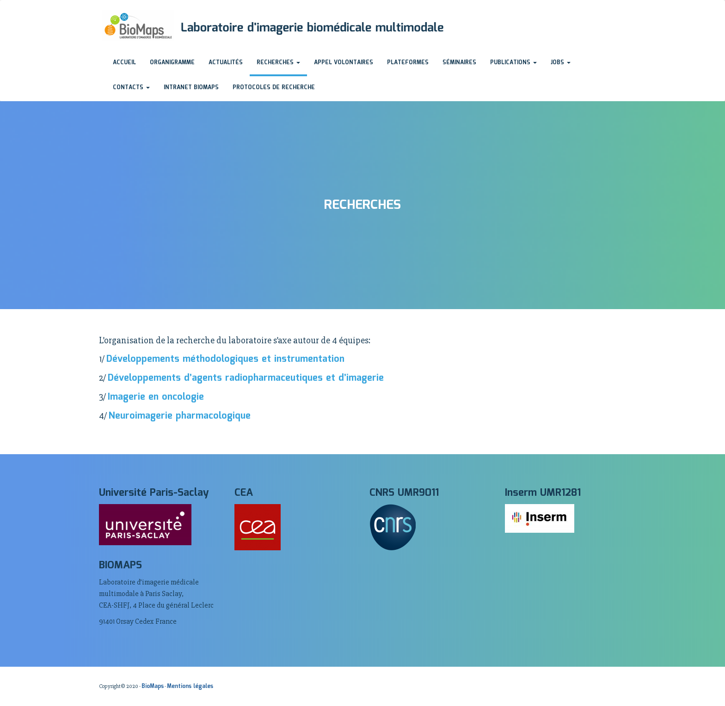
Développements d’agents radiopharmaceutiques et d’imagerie (246, 378)
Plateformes (408, 62)
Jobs (561, 62)
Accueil (124, 62)
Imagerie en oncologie (156, 397)
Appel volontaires (343, 62)
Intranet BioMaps (191, 87)
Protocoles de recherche (274, 87)
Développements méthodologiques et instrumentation (225, 359)
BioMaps (152, 686)
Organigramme (172, 62)
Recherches (278, 62)
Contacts (131, 87)
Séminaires (459, 62)
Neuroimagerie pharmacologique (180, 415)
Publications (513, 62)
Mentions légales (190, 686)
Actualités (226, 62)
